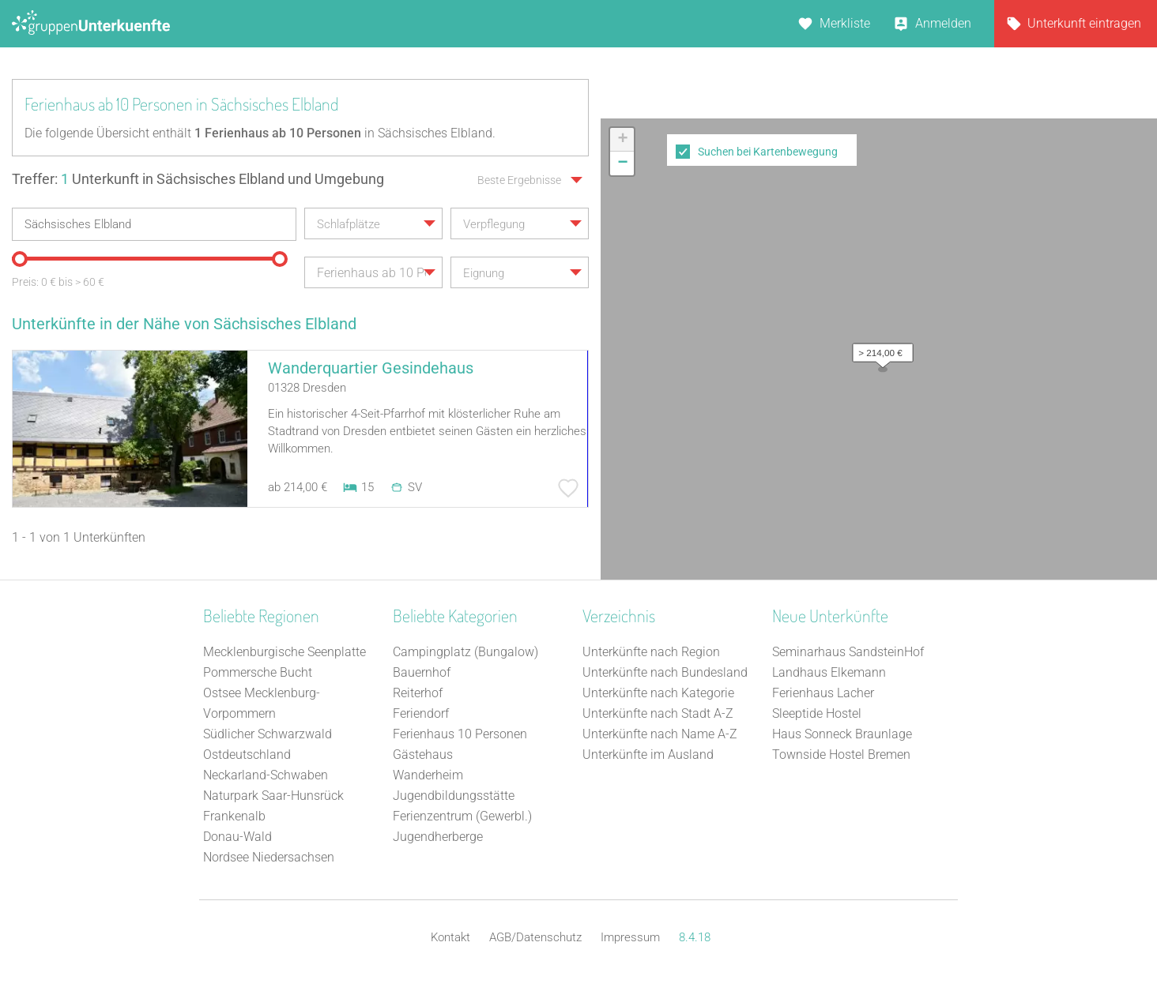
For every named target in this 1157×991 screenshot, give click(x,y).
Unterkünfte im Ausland (648, 754)
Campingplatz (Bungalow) (465, 651)
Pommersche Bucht (257, 672)
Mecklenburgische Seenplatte (284, 651)
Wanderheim (428, 775)
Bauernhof (421, 672)
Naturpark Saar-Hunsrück (273, 795)
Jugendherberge (438, 836)
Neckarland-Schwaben (265, 775)
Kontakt (450, 937)
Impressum (630, 937)
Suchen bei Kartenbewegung (768, 151)
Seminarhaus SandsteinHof (848, 651)
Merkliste (845, 23)
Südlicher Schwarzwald (267, 733)
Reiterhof (418, 692)
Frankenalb (234, 816)
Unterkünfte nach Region (651, 651)
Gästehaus (423, 754)
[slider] (20, 259)
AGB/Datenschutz (535, 937)
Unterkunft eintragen (1084, 23)
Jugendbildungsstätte (453, 795)
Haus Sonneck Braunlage (842, 733)
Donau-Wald (237, 836)
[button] (878, 349)
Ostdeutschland (247, 754)
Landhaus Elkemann (829, 672)
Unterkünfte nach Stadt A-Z (657, 713)
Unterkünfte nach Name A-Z (659, 733)
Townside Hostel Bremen (841, 754)
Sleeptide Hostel (816, 713)
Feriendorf (421, 713)
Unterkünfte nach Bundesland (665, 672)
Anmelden (943, 23)
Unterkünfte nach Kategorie (658, 692)
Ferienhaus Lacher (823, 692)
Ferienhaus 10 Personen (460, 733)
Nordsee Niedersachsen (268, 857)
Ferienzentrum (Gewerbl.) (462, 816)
